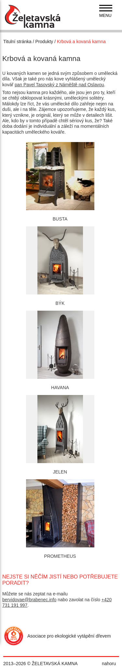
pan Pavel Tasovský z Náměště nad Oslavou (59, 84)
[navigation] (105, 11)
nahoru (109, 663)
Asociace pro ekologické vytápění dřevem (69, 636)
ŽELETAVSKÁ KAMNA (55, 663)
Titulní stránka (17, 41)
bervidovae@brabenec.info (29, 599)
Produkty (44, 41)
